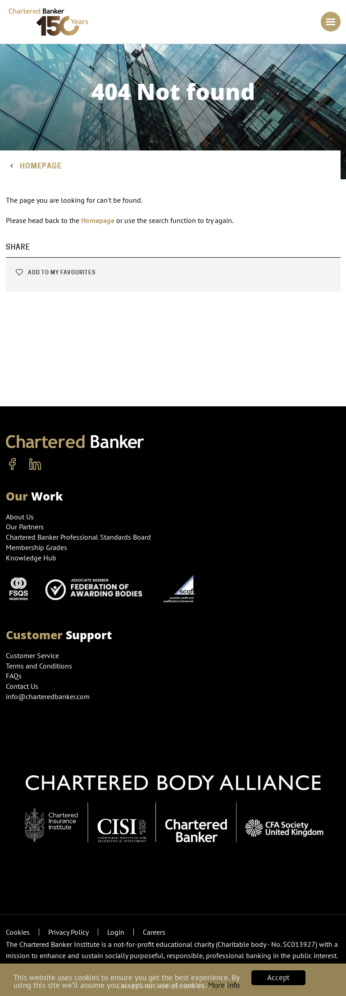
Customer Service (32, 655)
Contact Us (22, 686)
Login (115, 932)
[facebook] (12, 464)
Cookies (18, 932)
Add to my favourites (55, 272)
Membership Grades (36, 547)
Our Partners (25, 526)
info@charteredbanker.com (48, 696)
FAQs (14, 675)
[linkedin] (35, 464)
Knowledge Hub (31, 557)
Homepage (41, 166)
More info (224, 985)
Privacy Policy (68, 932)
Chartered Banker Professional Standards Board (78, 536)
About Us (20, 516)
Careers (154, 932)
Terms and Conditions (39, 665)
